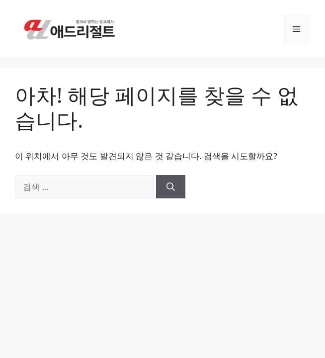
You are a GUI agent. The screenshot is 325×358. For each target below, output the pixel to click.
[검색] (170, 187)
